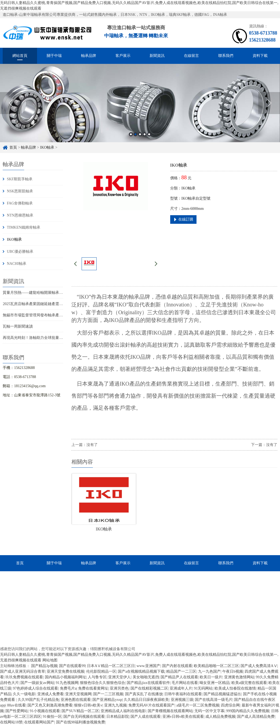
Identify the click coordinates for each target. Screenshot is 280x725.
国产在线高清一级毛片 (213, 700)
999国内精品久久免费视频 (247, 711)
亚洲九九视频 (115, 705)
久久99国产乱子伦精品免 (38, 700)
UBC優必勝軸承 (20, 252)
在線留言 (191, 56)
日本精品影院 (117, 717)
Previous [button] (11, 103)
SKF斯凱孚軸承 (19, 179)
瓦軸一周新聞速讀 (18, 326)
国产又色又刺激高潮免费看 (49, 705)
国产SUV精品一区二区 (80, 711)
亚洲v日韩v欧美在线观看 (183, 717)
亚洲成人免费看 (50, 694)
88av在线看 (16, 705)
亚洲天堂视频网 (78, 694)
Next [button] (269, 103)
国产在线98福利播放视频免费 (80, 722)
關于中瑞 (54, 56)
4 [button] (145, 134)
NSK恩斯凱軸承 (20, 191)
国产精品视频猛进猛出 (222, 694)
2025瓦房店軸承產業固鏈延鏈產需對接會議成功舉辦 (46, 304)
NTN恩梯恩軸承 (20, 215)
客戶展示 (122, 56)
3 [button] (140, 134)
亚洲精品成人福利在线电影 (123, 711)
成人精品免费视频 (220, 717)
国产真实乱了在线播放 (144, 694)
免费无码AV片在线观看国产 (151, 705)
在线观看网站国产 (39, 722)
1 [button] (131, 134)
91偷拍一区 (52, 717)
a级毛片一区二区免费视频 (197, 705)
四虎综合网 (230, 705)
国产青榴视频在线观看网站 (170, 711)
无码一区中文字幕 (209, 711)
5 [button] (149, 134)
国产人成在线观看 (145, 717)
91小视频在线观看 (45, 711)
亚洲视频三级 (182, 700)
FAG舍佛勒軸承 (20, 203)
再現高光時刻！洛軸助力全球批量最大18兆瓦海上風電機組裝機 (55, 338)
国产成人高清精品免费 (256, 717)
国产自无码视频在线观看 (84, 717)
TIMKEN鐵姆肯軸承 (23, 227)
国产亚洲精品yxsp (107, 700)
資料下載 (260, 56)
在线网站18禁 (11, 722)
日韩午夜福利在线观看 (183, 694)
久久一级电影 (24, 694)
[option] (140, 103)
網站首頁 (19, 56)
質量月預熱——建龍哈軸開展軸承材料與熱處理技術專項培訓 (53, 293)
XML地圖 (94, 684)
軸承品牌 (88, 56)
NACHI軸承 (16, 264)
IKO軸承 (47, 147)
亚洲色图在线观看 (76, 700)
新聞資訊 (157, 56)
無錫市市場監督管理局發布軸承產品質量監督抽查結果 (48, 315)
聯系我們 (225, 56)
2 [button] (135, 134)
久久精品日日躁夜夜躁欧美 (146, 700)
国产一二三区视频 (108, 694)
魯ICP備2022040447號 (151, 654)
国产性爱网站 (16, 711)
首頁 (13, 147)
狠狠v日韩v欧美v (88, 705)
